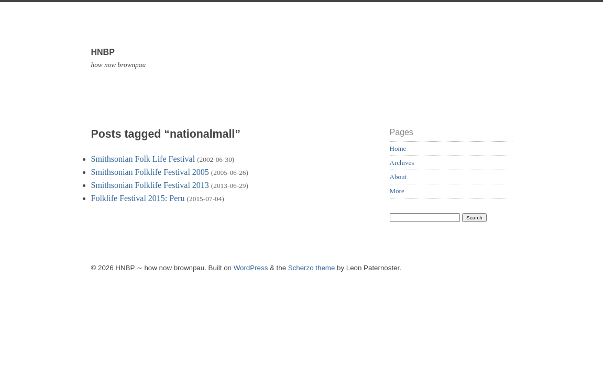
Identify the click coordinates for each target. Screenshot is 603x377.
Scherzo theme (311, 268)
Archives (402, 163)
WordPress (251, 268)
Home (398, 148)
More (397, 191)
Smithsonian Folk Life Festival (143, 158)
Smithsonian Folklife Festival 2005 (150, 172)
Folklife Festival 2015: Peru (138, 198)
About (398, 177)
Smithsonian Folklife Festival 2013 (150, 185)
